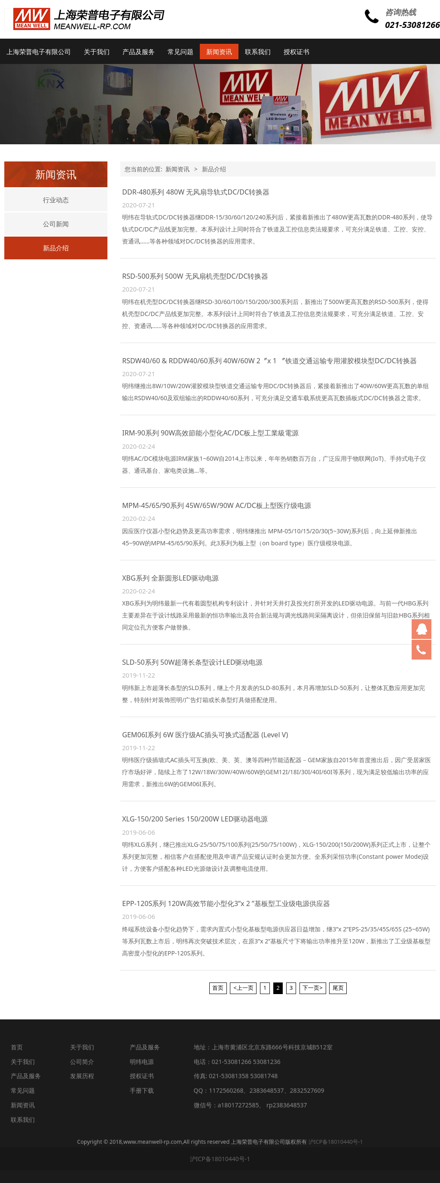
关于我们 (97, 51)
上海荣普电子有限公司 (38, 51)
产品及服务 (138, 51)
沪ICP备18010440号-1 (267, 1141)
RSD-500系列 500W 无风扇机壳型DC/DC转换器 (195, 276)
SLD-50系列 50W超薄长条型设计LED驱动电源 (192, 662)
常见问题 (180, 51)
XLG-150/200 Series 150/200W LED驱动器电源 (195, 819)
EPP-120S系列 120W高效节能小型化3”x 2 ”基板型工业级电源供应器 (226, 903)
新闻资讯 (219, 51)
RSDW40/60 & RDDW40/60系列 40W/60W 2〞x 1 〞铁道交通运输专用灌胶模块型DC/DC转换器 (269, 360)
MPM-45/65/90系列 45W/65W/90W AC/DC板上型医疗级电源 (216, 505)
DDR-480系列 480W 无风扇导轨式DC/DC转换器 (195, 192)
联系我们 (258, 51)
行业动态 (56, 199)
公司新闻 (56, 223)
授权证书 (296, 51)
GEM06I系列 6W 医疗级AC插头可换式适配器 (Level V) (205, 734)
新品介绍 (56, 247)
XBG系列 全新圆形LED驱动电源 (170, 578)
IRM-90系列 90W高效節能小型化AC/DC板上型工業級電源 (210, 433)
